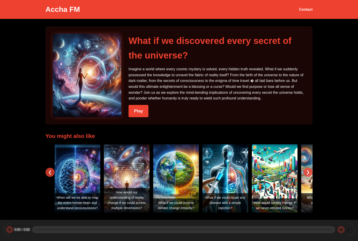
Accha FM (62, 9)
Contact (306, 9)
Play (138, 111)
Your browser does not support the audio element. (179, 229)
